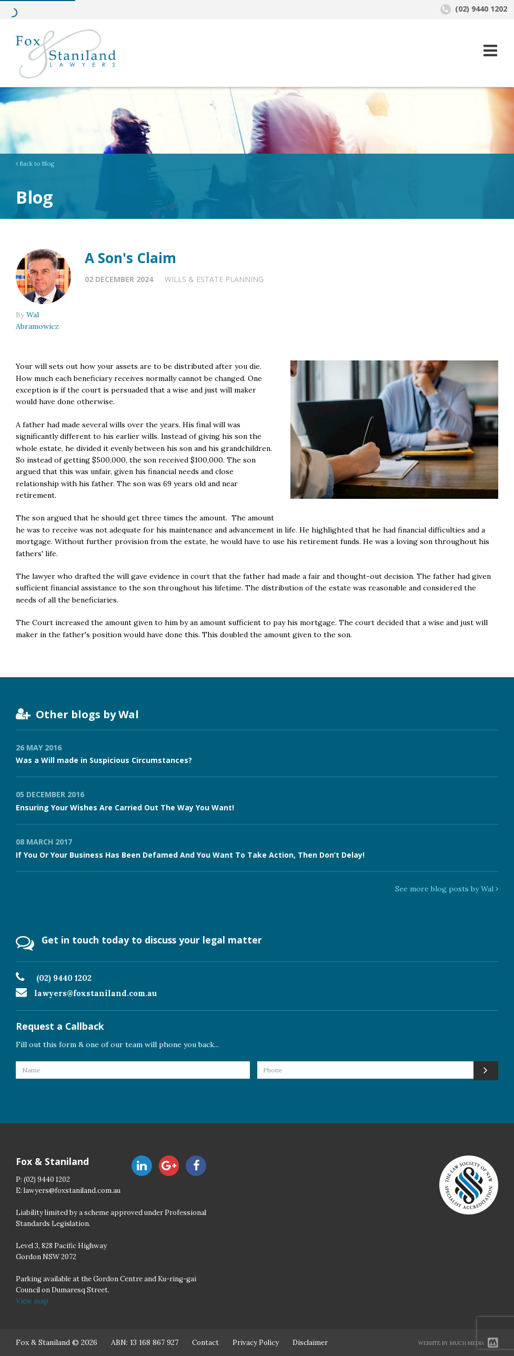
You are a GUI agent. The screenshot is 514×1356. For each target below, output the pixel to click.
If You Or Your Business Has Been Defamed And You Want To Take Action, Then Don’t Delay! (190, 855)
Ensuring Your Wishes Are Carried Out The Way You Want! (125, 807)
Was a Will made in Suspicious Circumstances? (104, 760)
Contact (205, 1342)
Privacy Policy (256, 1342)
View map (32, 1301)
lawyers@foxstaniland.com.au (95, 993)
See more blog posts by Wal (446, 888)
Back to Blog (35, 163)
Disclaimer (310, 1342)
